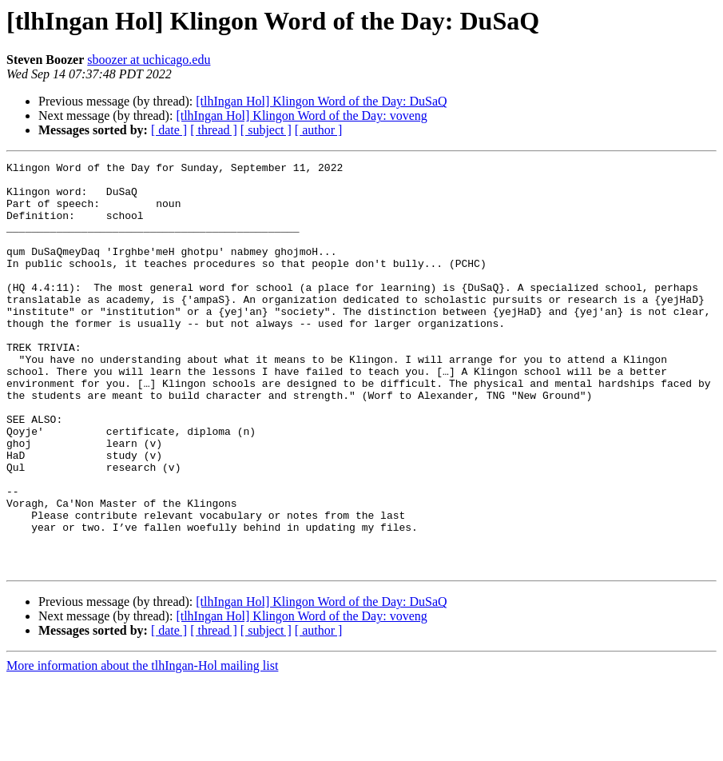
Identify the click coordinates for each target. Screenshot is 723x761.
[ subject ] (266, 130)
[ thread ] (213, 130)
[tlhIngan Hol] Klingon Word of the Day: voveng (301, 115)
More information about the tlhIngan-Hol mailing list (142, 747)
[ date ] (169, 130)
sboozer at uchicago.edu (148, 59)
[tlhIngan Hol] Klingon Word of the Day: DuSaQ (321, 101)
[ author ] (319, 130)
